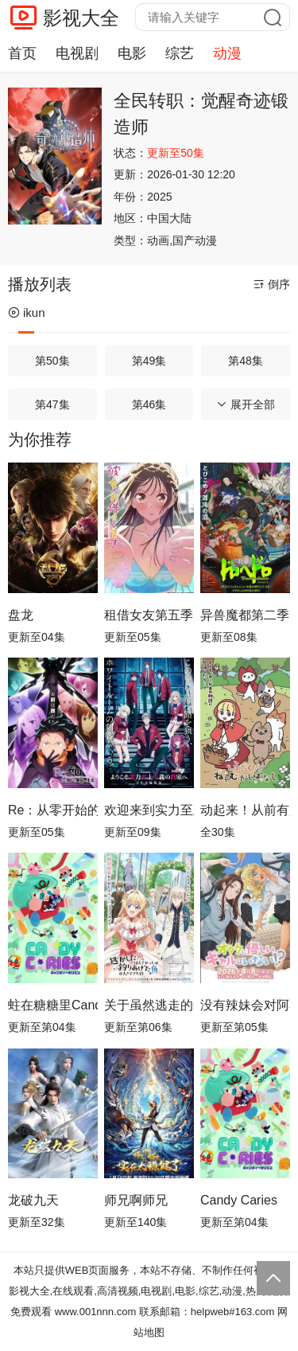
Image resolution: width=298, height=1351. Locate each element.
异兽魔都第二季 (244, 615)
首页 (22, 53)
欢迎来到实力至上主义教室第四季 (149, 810)
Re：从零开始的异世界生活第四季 (53, 810)
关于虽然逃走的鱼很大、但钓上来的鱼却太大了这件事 (149, 1005)
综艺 (179, 53)
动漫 (227, 53)
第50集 (52, 360)
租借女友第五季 (148, 615)
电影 (132, 53)
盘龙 (20, 615)
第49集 (149, 360)
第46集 (149, 404)
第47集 (52, 404)
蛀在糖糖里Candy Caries (53, 1005)
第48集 (245, 360)
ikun (26, 312)
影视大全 (81, 18)
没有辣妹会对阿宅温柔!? (245, 1005)
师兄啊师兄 (136, 1200)
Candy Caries (238, 1200)
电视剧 (77, 53)
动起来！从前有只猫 (245, 810)
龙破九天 (33, 1200)
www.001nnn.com (96, 1312)
